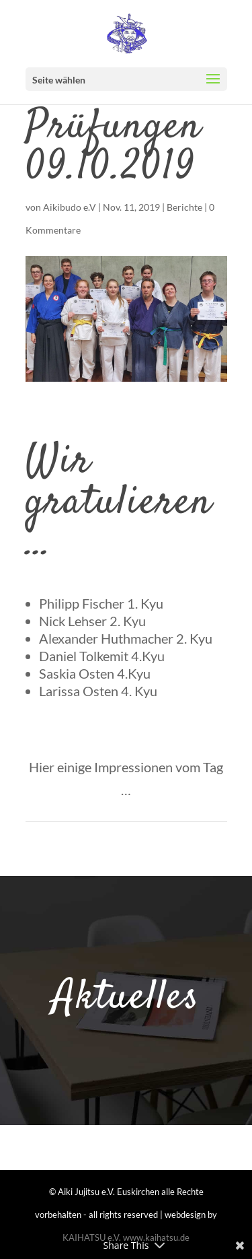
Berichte (184, 207)
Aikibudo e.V (69, 207)
